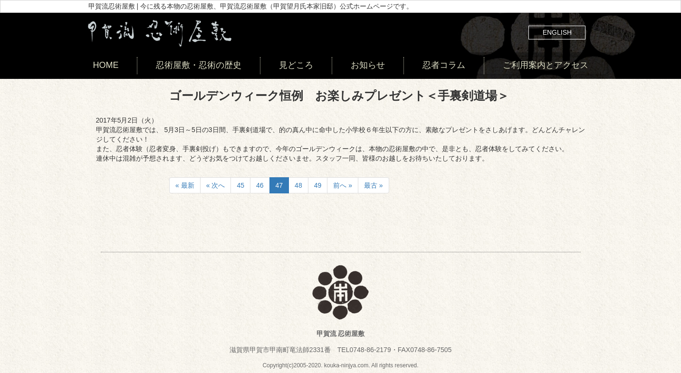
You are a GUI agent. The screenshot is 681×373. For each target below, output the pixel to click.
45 (240, 185)
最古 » (373, 185)
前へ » (342, 185)
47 (279, 185)
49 (318, 185)
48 (298, 185)
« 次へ (215, 185)
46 (260, 185)
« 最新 (184, 185)
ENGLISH (557, 32)
